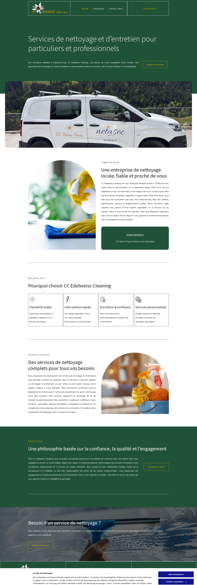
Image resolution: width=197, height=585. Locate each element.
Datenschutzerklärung (94, 573)
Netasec (48, 412)
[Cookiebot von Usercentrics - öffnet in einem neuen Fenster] (16, 580)
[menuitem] (85, 8)
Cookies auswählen (42, 580)
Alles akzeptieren (176, 558)
